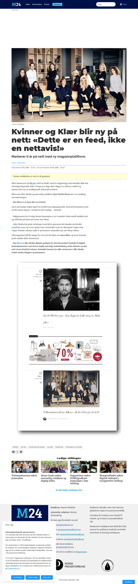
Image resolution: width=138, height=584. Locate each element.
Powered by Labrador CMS (69, 580)
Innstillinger (129, 582)
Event (46, 4)
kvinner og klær (74, 447)
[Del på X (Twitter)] (17, 452)
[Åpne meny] (123, 4)
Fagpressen (81, 552)
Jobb (27, 4)
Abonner (57, 4)
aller (50, 447)
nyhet (15, 447)
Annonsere (37, 4)
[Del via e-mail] (21, 452)
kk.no (23, 447)
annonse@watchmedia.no (72, 534)
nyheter (59, 447)
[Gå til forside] (16, 4)
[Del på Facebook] (13, 452)
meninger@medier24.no (69, 529)
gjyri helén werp (37, 447)
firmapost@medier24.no (62, 547)
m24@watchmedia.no (73, 539)
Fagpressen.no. (14, 568)
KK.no (33, 183)
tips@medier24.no (64, 525)
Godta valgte (33, 577)
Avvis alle (46, 577)
